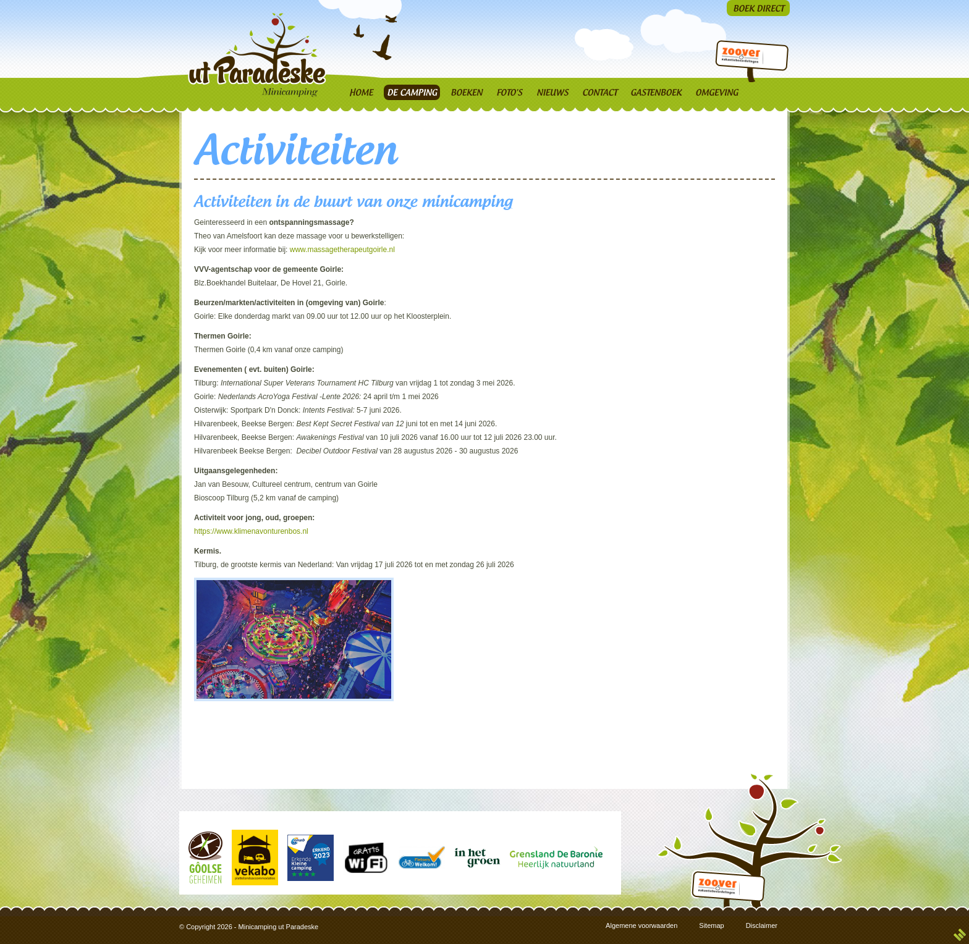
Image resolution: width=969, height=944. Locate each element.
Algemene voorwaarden (641, 925)
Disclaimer (761, 925)
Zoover (739, 57)
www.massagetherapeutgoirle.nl (342, 249)
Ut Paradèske (260, 54)
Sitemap (711, 925)
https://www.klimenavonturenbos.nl (252, 531)
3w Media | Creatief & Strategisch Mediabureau (960, 935)
